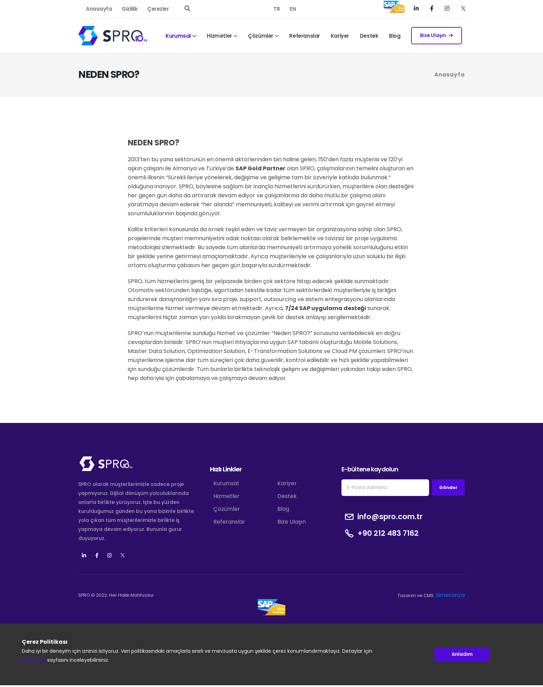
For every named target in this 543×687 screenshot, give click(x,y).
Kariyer (340, 35)
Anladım (462, 654)
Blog (394, 35)
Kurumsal (178, 35)
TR (276, 8)
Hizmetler (219, 35)
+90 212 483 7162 (388, 533)
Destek (369, 35)
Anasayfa (99, 8)
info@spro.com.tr (389, 517)
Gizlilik (129, 8)
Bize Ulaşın (436, 35)
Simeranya (450, 595)
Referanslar (304, 35)
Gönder (448, 487)
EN (293, 8)
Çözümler (260, 35)
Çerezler (158, 8)
